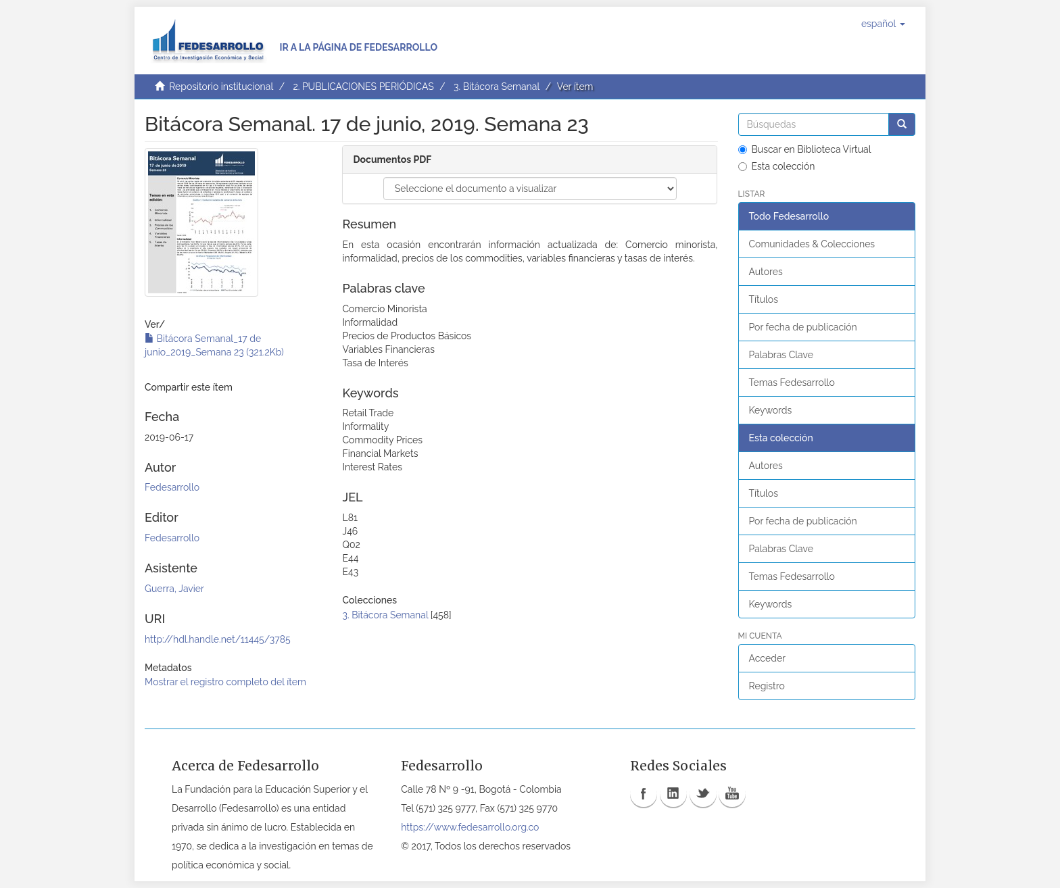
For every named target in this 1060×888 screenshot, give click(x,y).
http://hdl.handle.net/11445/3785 (218, 639)
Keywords (770, 410)
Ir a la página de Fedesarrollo (358, 47)
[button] (883, 24)
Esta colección (776, 166)
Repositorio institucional (221, 86)
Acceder (767, 658)
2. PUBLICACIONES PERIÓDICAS (363, 86)
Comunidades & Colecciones (812, 244)
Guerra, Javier (174, 588)
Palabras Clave (781, 354)
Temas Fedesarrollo (792, 382)
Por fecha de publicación (803, 327)
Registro (767, 686)
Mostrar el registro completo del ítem (225, 681)
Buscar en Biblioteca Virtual (804, 149)
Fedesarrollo (172, 487)
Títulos (763, 299)
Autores (766, 271)
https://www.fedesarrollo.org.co (470, 827)
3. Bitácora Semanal (496, 86)
